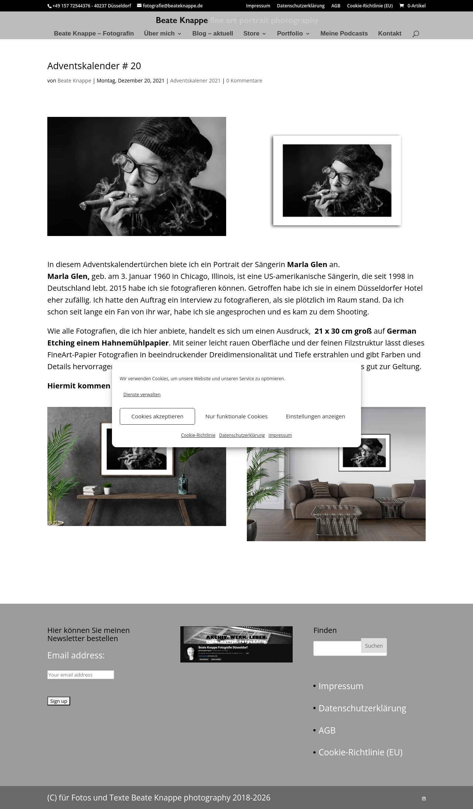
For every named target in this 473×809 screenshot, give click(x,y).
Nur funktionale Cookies (236, 416)
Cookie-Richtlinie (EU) (370, 6)
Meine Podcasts (344, 34)
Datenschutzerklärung (242, 435)
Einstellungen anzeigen (315, 416)
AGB (336, 6)
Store (251, 34)
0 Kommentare (244, 80)
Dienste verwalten (142, 394)
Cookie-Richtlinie (198, 435)
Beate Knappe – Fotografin (94, 34)
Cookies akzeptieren (158, 416)
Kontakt (389, 34)
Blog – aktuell (213, 34)
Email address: (76, 655)
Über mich (159, 34)
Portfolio (290, 34)
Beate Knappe (74, 80)
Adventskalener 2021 (195, 80)
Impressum (280, 435)
